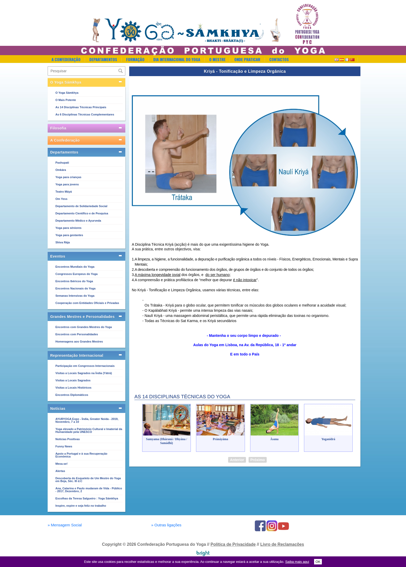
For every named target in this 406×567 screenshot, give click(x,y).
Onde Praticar (247, 59)
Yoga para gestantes (69, 235)
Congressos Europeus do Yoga (76, 273)
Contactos (279, 59)
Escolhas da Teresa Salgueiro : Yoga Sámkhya (86, 498)
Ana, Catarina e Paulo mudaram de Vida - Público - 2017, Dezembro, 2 (88, 490)
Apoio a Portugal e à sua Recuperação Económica (81, 455)
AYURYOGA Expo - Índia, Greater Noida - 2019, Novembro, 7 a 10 (86, 420)
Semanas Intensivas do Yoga (75, 295)
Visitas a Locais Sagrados (73, 380)
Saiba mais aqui (297, 562)
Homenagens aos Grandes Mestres (79, 341)
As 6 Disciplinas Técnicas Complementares (84, 114)
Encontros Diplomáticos (71, 394)
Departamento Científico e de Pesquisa (81, 213)
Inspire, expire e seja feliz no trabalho (80, 505)
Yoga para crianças (68, 177)
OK (318, 562)
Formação (135, 59)
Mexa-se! (61, 463)
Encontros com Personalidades (76, 334)
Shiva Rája (62, 242)
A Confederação (66, 59)
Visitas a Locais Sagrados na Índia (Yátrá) (83, 373)
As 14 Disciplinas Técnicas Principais (80, 107)
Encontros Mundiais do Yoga (75, 266)
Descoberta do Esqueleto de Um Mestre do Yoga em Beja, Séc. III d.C (88, 480)
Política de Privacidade (233, 544)
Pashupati (62, 162)
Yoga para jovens (67, 184)
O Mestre (217, 59)
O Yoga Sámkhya (66, 92)
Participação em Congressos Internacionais (85, 365)
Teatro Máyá (63, 191)
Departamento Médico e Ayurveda (78, 220)
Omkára (60, 169)
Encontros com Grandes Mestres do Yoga (83, 327)
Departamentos (103, 59)
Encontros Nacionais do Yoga (75, 288)
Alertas (60, 470)
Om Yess (61, 198)
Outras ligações (166, 525)
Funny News (63, 446)
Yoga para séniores (68, 227)
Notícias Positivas (67, 439)
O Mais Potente (65, 99)
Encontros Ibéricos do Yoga (74, 281)
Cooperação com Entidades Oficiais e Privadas (87, 302)
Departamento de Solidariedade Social (81, 206)
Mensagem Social (65, 525)
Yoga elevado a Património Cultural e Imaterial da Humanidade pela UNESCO (88, 430)
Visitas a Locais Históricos (73, 387)
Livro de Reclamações (282, 544)
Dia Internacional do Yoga (176, 59)
